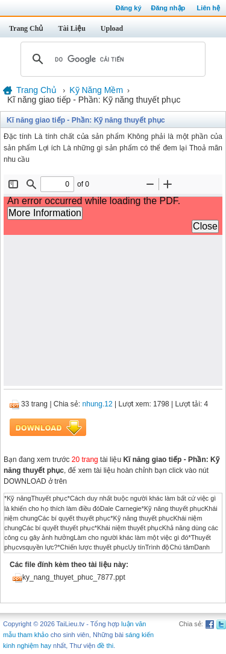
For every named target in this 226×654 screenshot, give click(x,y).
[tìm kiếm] (111, 59)
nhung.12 (98, 404)
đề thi (105, 645)
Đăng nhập (168, 7)
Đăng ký (129, 7)
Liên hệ (208, 7)
